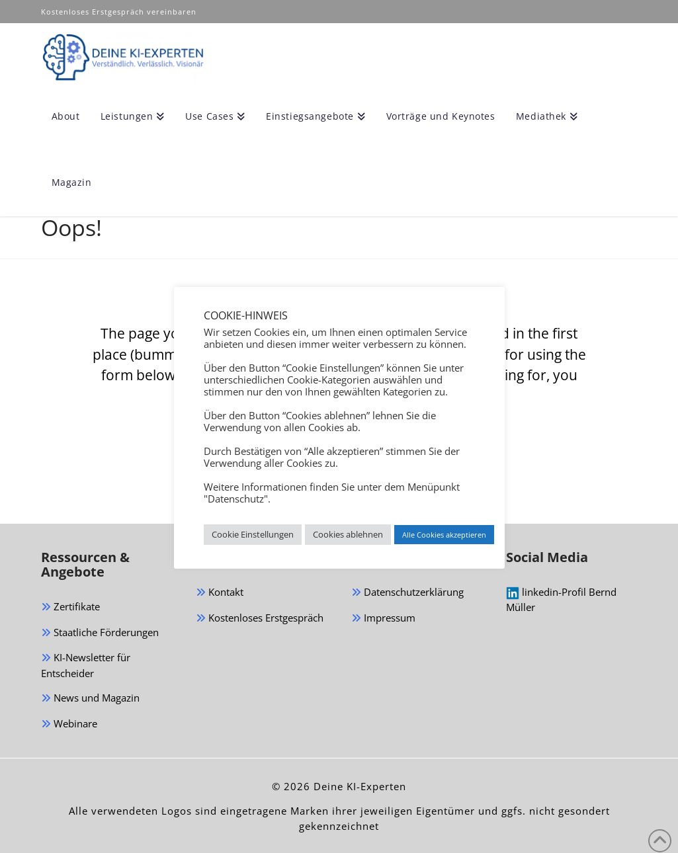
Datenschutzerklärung (407, 592)
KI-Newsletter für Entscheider (85, 665)
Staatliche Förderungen (100, 633)
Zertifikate (70, 607)
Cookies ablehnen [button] (348, 534)
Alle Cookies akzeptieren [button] (444, 535)
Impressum (383, 618)
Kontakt (219, 592)
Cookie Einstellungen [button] (253, 534)
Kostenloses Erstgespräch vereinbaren (120, 12)
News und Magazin (90, 698)
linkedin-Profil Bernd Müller (561, 599)
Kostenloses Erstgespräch (259, 618)
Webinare (69, 724)
